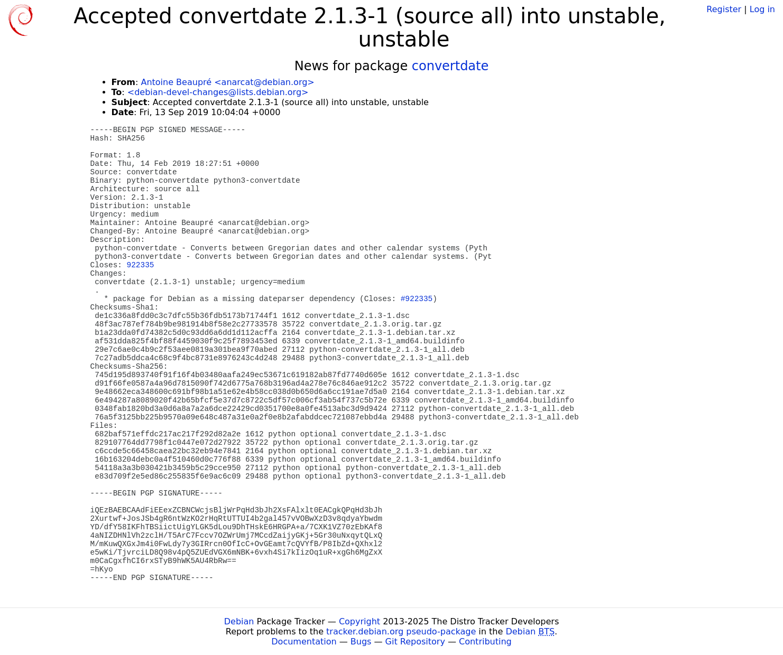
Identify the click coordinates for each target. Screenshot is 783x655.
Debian (239, 621)
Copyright (359, 621)
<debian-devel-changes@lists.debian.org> (218, 92)
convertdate (450, 66)
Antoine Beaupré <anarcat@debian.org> (227, 82)
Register (723, 9)
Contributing (485, 642)
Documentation (303, 642)
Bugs (361, 642)
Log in (762, 9)
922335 (140, 265)
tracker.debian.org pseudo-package (401, 631)
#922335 (416, 299)
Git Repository (415, 642)
